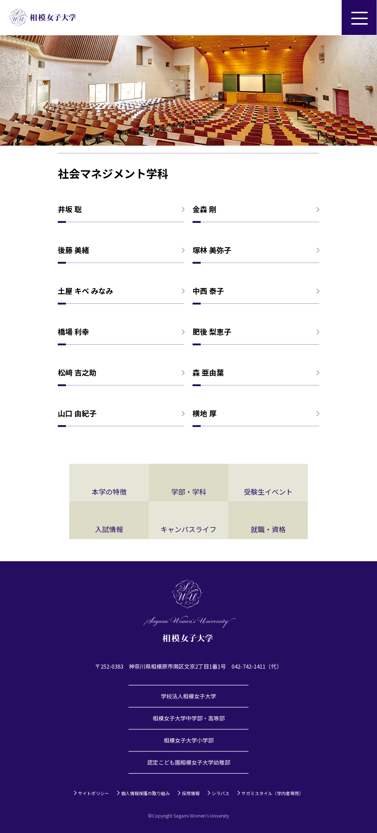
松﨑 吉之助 (77, 372)
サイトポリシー (93, 793)
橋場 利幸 (73, 332)
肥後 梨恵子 (212, 332)
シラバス (220, 793)
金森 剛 (204, 209)
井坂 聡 (70, 209)
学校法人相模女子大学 (188, 696)
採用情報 (191, 793)
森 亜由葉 (208, 372)
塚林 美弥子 (212, 250)
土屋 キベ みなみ (85, 291)
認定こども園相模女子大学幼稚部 (188, 762)
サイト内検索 (324, 17)
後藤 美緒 (73, 250)
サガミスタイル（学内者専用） (272, 793)
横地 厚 (204, 413)
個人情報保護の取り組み (145, 793)
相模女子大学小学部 (189, 740)
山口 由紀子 (77, 413)
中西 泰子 (208, 291)
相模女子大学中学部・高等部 (189, 718)
